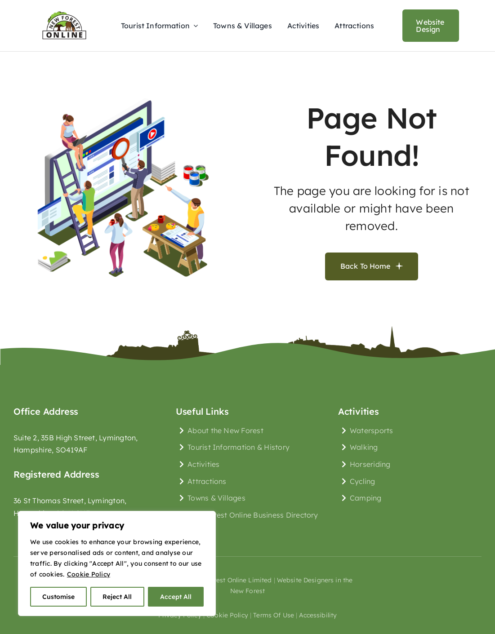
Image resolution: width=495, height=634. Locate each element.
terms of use (273, 615)
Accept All (176, 597)
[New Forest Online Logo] (64, 10)
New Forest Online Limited (231, 580)
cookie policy (227, 615)
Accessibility (318, 615)
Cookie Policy (88, 574)
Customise (58, 597)
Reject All (117, 597)
